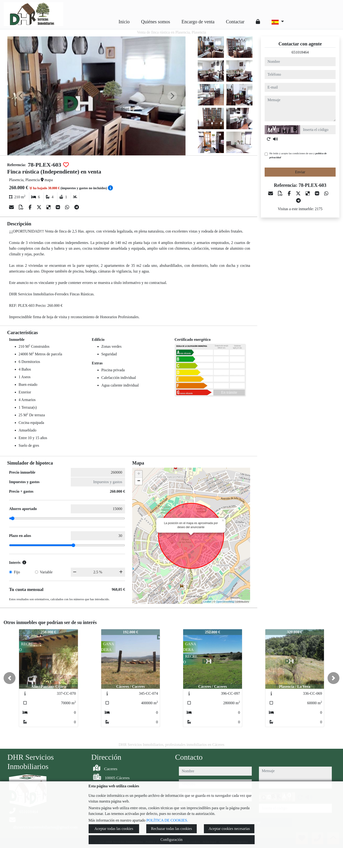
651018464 (300, 52)
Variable (46, 572)
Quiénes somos (155, 21)
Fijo (17, 572)
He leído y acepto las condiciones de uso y (298, 155)
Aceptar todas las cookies (113, 829)
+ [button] (138, 474)
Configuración (171, 840)
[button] (9, 678)
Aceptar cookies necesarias (229, 829)
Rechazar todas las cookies (171, 829)
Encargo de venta (198, 21)
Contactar (235, 21)
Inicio (124, 21)
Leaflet (207, 601)
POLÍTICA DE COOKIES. (167, 820)
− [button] (138, 481)
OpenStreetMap (225, 601)
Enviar (300, 172)
